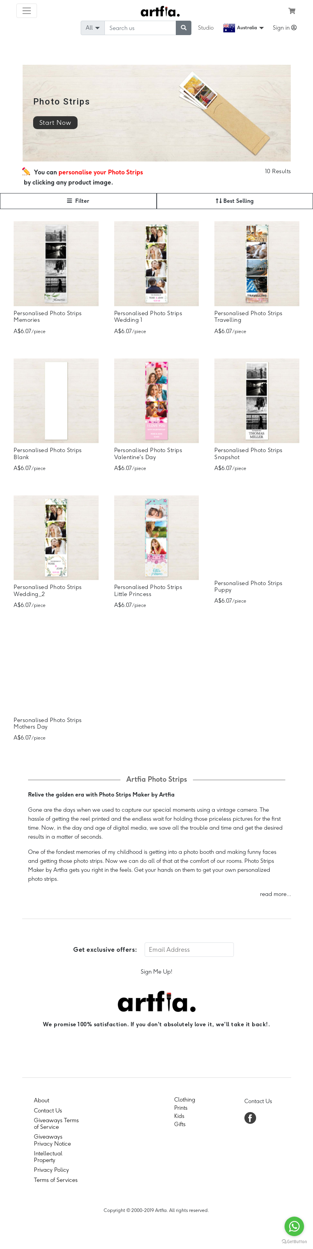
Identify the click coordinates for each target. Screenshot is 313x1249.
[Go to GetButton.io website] (294, 1241)
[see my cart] (291, 11)
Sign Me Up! (156, 971)
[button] (78, 201)
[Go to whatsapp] (294, 1226)
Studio (206, 27)
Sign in (285, 27)
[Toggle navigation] (26, 11)
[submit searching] (183, 28)
